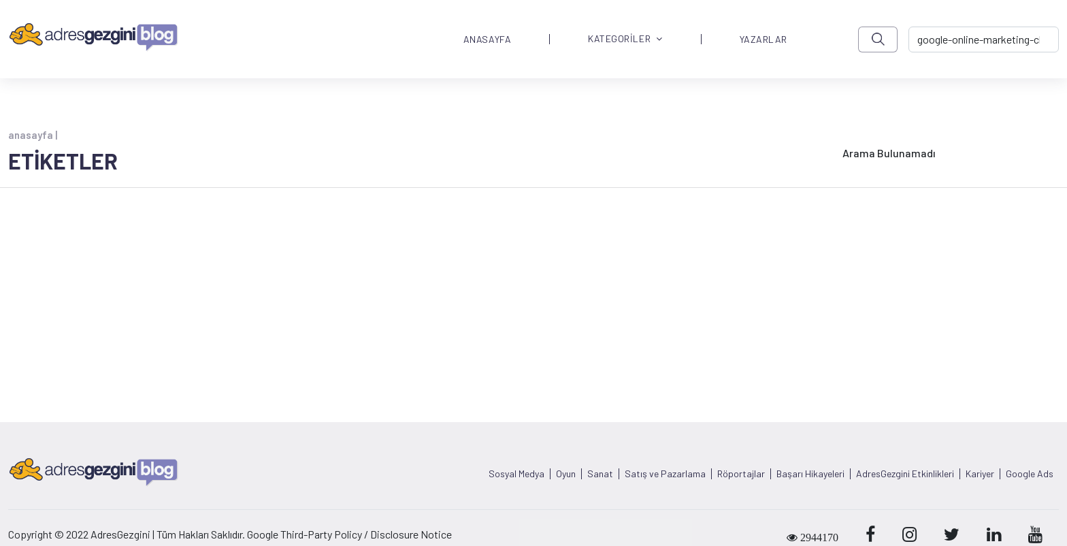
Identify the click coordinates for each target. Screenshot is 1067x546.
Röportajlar (741, 473)
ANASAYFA (487, 39)
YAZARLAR (763, 39)
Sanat (600, 473)
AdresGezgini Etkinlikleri (905, 473)
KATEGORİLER (625, 39)
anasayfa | (32, 135)
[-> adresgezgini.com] (983, 39)
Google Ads (1029, 473)
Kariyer (980, 473)
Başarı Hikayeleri (810, 473)
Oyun (566, 473)
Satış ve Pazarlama (665, 473)
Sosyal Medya (516, 473)
